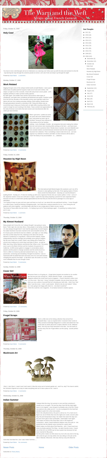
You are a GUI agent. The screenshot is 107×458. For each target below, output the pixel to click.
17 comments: (22, 306)
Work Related (10, 84)
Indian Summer (10, 400)
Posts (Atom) (16, 451)
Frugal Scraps (10, 315)
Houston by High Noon (14, 159)
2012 (87, 45)
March (89, 104)
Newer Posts (8, 447)
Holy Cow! (8, 33)
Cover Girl (8, 271)
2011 (87, 48)
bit (12, 252)
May (88, 98)
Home (41, 447)
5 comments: (22, 262)
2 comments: (22, 150)
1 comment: (22, 75)
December (90, 58)
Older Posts (74, 447)
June (88, 96)
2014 (87, 40)
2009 (87, 53)
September (90, 88)
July (88, 93)
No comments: (23, 442)
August (89, 91)
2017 (87, 32)
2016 (87, 35)
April (88, 101)
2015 (87, 37)
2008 (87, 56)
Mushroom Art (10, 353)
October (89, 64)
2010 (87, 51)
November (90, 61)
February (90, 106)
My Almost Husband (13, 221)
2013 (87, 43)
